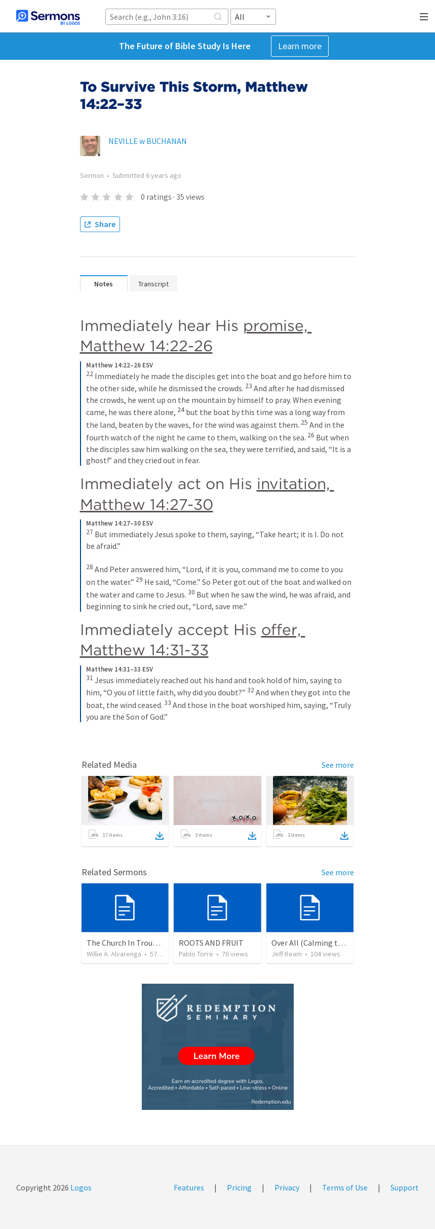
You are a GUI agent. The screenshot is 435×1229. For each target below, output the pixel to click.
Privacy (286, 1187)
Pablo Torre (196, 953)
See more (338, 765)
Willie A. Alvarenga (114, 953)
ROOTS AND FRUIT (211, 943)
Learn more (300, 46)
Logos (80, 1187)
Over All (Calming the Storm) (322, 943)
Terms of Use (345, 1187)
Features (189, 1187)
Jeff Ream (286, 953)
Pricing (239, 1187)
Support (404, 1187)
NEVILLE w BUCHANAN (147, 141)
